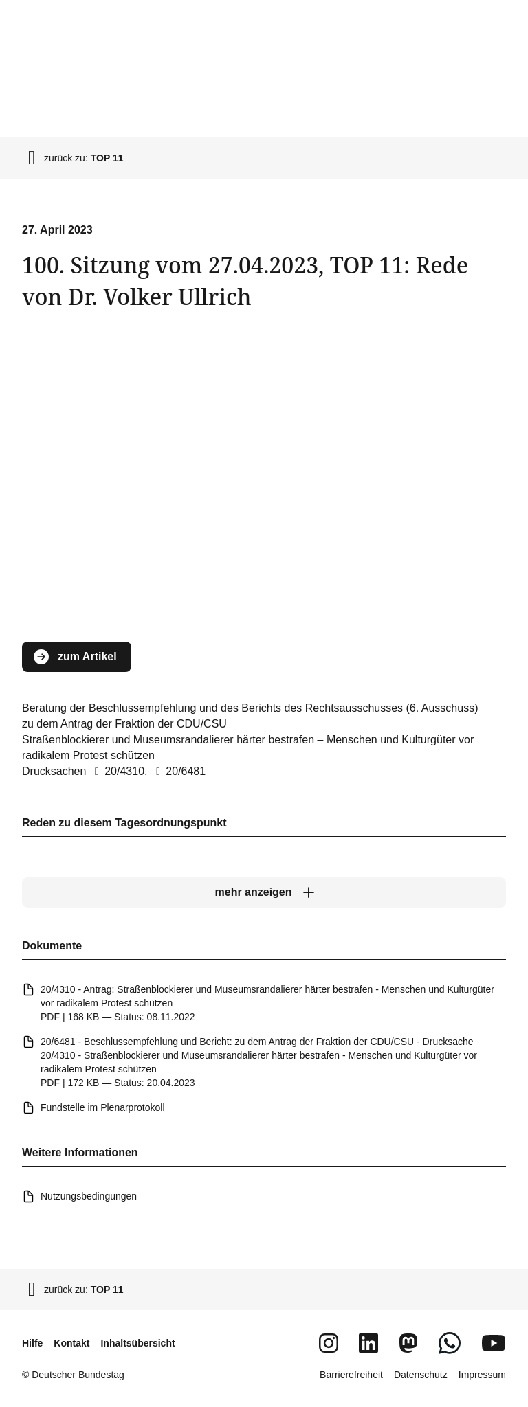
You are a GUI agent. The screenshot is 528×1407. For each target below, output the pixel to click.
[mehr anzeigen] (264, 892)
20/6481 (178, 771)
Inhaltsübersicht (137, 1343)
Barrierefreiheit (351, 1374)
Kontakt (71, 1343)
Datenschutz (421, 1374)
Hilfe (32, 1343)
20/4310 (116, 771)
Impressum (482, 1374)
